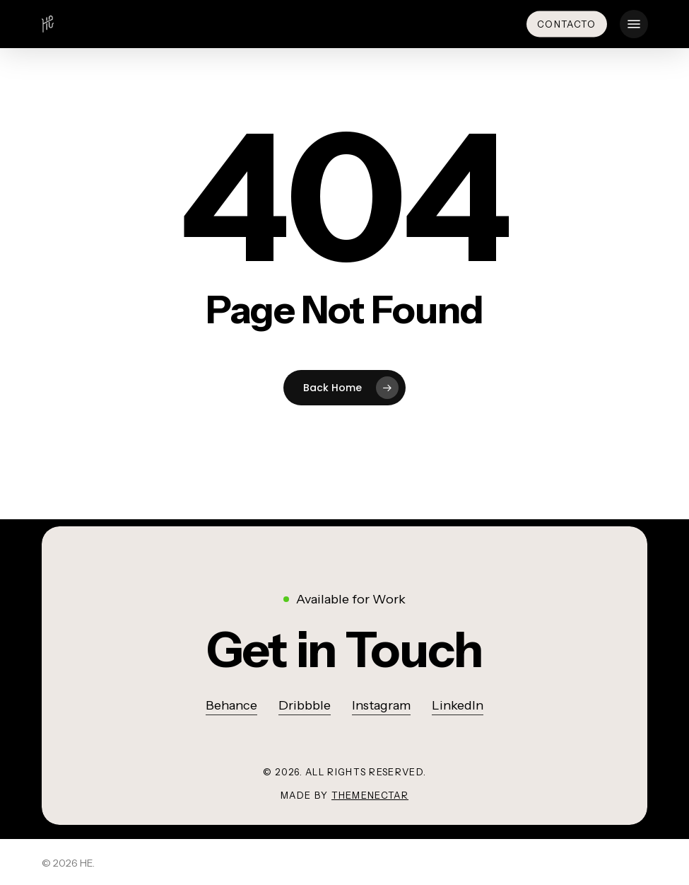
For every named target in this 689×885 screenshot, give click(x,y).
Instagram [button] (381, 705)
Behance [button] (231, 705)
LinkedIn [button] (457, 705)
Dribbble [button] (304, 705)
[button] (634, 24)
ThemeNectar (369, 795)
